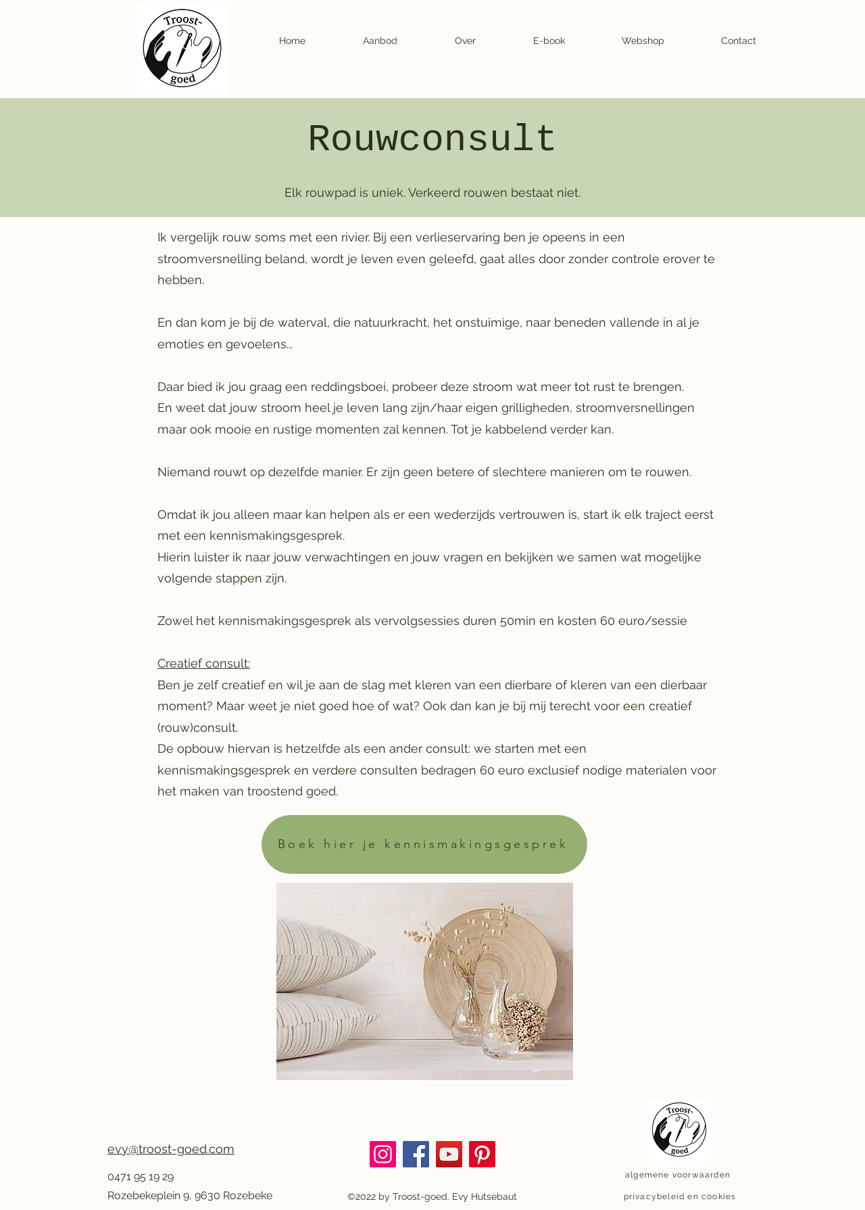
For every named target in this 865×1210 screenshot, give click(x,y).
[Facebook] (416, 1154)
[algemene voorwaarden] (679, 1174)
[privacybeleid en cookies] (681, 1196)
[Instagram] (383, 1154)
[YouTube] (449, 1154)
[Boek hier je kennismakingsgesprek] (424, 844)
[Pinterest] (482, 1154)
